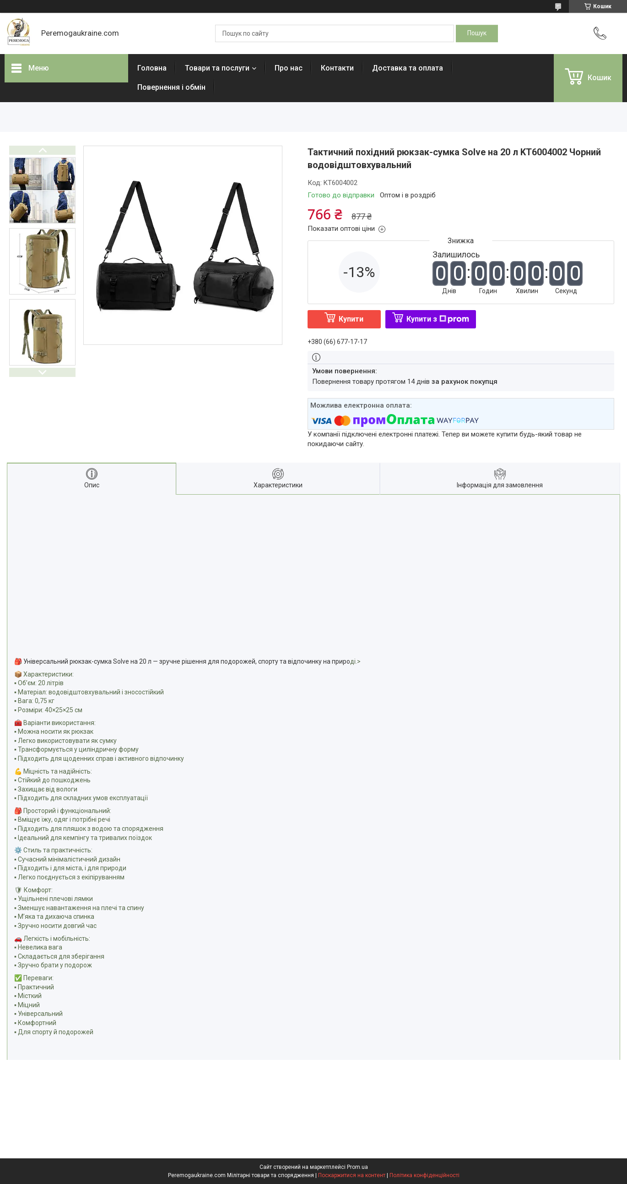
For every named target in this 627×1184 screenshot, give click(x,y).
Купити (351, 319)
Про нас (289, 68)
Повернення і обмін (171, 87)
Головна (152, 68)
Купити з (437, 319)
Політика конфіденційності (424, 1175)
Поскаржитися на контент (351, 1175)
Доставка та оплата (407, 68)
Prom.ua (357, 1167)
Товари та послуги (217, 68)
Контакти (337, 68)
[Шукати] (477, 33)
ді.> (355, 661)
